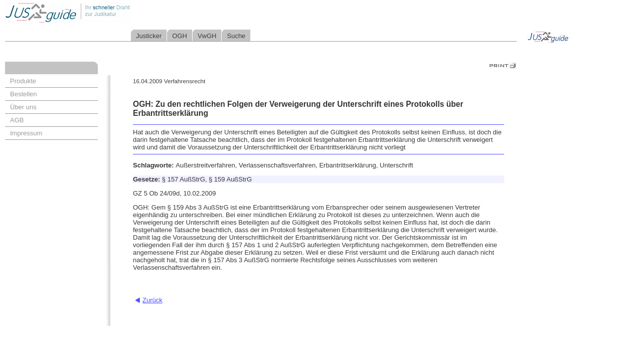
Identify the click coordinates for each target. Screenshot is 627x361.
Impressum (26, 133)
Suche (236, 36)
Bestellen (23, 94)
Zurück (152, 300)
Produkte (23, 81)
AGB (17, 120)
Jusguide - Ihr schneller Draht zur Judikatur (101, 12)
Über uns (23, 107)
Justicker (149, 36)
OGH (179, 36)
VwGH (207, 36)
